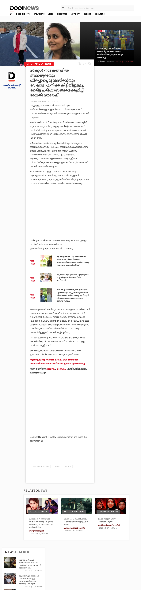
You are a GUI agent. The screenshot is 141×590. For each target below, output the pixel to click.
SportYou (64, 569)
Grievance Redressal (17, 576)
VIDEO (50, 14)
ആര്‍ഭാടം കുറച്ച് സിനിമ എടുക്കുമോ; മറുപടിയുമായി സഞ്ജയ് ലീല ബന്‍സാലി (71, 280)
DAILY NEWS (39, 14)
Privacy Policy (14, 566)
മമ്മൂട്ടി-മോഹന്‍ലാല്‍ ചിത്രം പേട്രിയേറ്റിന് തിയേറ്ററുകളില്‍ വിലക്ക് (76, 527)
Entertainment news (41, 472)
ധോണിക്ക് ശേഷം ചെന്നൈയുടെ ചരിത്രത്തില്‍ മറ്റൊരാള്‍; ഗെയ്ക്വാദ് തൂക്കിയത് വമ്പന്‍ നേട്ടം (122, 162)
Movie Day (85, 565)
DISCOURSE (62, 14)
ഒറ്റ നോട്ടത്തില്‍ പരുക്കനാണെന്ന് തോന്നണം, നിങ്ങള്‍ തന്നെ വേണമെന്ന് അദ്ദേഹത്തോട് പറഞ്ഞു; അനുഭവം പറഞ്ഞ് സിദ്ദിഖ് (71, 262)
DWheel (42, 565)
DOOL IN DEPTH (23, 14)
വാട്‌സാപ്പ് (62, 374)
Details (42, 573)
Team (8, 562)
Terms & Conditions (17, 569)
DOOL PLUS (100, 14)
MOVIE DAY (75, 14)
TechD (41, 562)
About (9, 558)
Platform (85, 562)
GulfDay (63, 573)
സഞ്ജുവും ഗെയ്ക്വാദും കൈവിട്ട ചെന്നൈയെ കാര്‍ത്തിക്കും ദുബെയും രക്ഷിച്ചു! (110, 53)
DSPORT (87, 14)
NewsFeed (85, 569)
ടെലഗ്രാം (51, 374)
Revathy (68, 472)
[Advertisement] (60, 214)
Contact (10, 573)
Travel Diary (65, 562)
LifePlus (63, 565)
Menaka (57, 472)
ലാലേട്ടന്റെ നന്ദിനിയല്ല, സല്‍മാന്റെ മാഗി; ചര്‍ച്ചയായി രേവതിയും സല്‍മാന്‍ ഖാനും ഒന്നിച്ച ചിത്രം (42, 530)
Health (42, 569)
